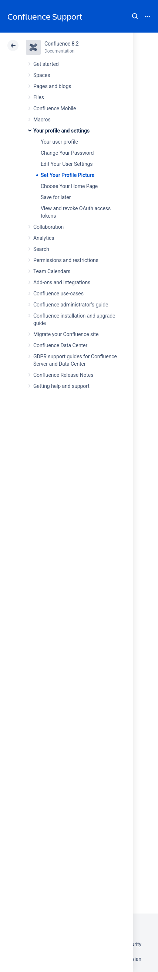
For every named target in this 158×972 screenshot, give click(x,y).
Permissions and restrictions (65, 260)
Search (135, 16)
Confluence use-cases (58, 293)
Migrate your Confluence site (65, 334)
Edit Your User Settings (67, 164)
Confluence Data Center (60, 345)
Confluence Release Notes (63, 375)
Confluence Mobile (54, 108)
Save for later (56, 197)
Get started (46, 64)
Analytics (43, 238)
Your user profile (59, 142)
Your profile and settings (61, 131)
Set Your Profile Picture (67, 175)
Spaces (41, 75)
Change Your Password (67, 153)
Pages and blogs (52, 86)
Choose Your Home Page (69, 186)
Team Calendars (51, 271)
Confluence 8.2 (61, 44)
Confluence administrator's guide (70, 305)
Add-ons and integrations (61, 282)
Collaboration (48, 227)
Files (38, 97)
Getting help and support (61, 386)
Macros (42, 120)
